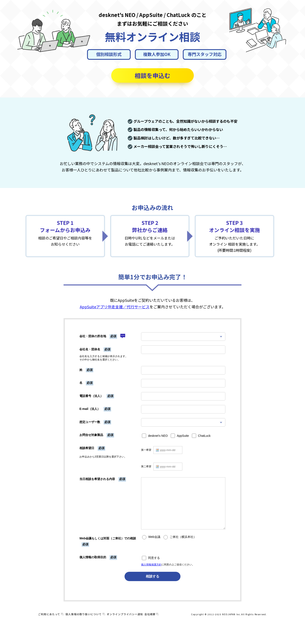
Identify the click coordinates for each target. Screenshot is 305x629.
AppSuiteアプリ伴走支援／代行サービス (115, 306)
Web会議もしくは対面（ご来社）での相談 (107, 538)
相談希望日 (86, 448)
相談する (152, 576)
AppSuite (183, 435)
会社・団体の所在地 (92, 336)
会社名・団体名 (89, 349)
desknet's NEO (158, 435)
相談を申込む (152, 75)
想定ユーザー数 (89, 422)
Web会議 (154, 537)
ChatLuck (204, 435)
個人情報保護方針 (151, 564)
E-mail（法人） (89, 409)
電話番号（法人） (91, 396)
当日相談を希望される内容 (97, 479)
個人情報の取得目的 (92, 557)
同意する (154, 557)
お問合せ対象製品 (91, 435)
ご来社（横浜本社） (183, 537)
